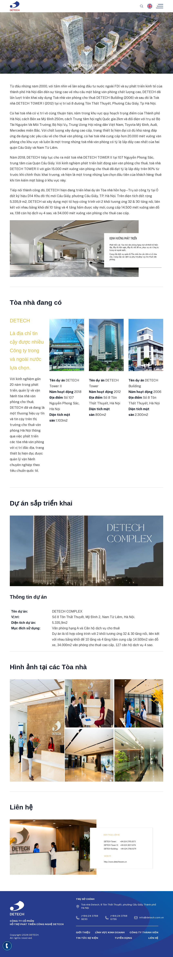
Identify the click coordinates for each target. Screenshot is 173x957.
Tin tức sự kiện (87, 938)
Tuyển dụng (123, 938)
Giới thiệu (83, 932)
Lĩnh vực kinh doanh (110, 932)
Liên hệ (153, 938)
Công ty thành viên (144, 932)
